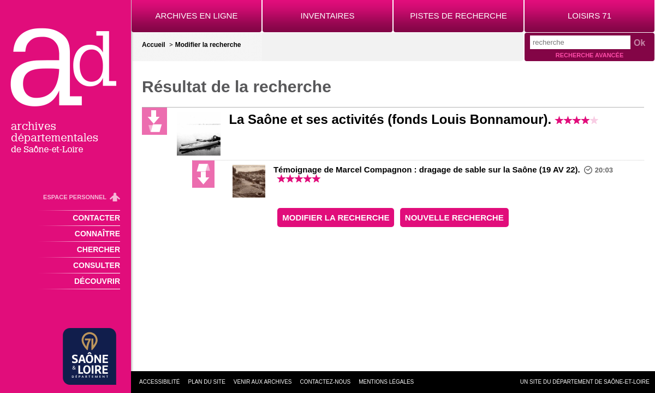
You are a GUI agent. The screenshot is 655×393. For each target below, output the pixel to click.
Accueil (153, 45)
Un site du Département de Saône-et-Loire (585, 382)
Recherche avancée (589, 55)
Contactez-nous (325, 382)
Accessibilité (159, 382)
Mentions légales (386, 382)
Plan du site (206, 382)
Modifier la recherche (208, 45)
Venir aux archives (263, 382)
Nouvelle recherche (454, 217)
